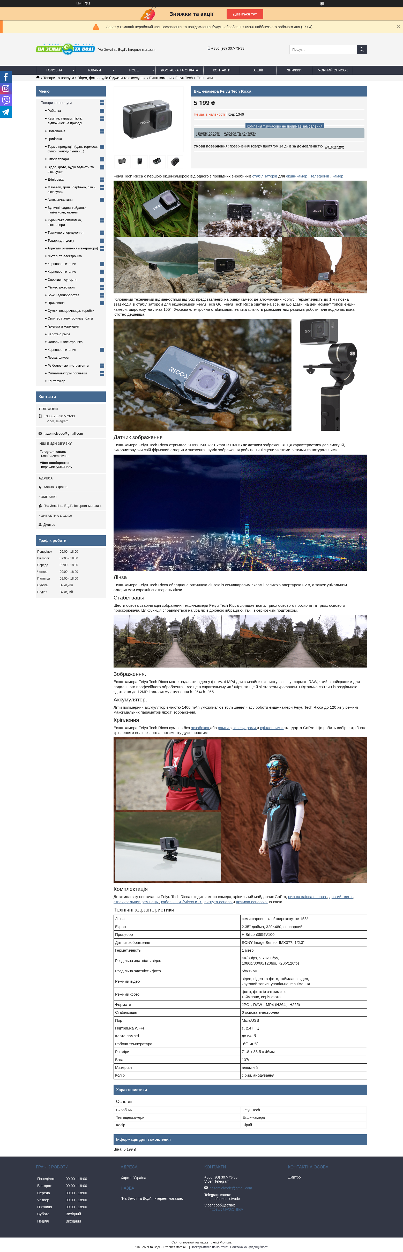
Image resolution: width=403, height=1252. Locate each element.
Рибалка (54, 111)
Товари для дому (61, 240)
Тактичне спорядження (65, 232)
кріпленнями (272, 727)
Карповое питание (62, 264)
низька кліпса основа (307, 896)
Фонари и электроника (65, 342)
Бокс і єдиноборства (63, 295)
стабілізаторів (265, 176)
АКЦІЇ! (258, 70)
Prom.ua (226, 1242)
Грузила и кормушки (63, 326)
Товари (94, 70)
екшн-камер (297, 176)
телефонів (320, 176)
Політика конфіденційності (249, 1247)
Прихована (56, 303)
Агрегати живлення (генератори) (73, 248)
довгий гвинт (341, 896)
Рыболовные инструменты (68, 365)
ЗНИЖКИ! (294, 70)
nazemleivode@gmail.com (63, 433)
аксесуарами (245, 727)
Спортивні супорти (62, 279)
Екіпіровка (56, 179)
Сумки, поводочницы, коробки (71, 311)
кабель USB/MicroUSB (181, 902)
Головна (54, 70)
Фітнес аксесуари (61, 287)
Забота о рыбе (59, 334)
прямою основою (252, 902)
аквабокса (200, 727)
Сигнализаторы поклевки (67, 373)
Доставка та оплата (179, 70)
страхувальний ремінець (136, 902)
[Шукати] (362, 49)
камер (338, 176)
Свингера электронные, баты (70, 318)
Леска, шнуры (58, 357)
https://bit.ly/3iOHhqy (56, 467)
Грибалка (55, 139)
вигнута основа (218, 902)
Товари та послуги (58, 78)
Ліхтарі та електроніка (65, 256)
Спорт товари (58, 159)
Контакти (221, 70)
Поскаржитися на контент (209, 1247)
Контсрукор (56, 381)
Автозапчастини (60, 200)
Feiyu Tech (184, 78)
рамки (224, 727)
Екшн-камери (160, 78)
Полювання (56, 131)
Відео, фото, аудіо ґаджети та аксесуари (111, 78)
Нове (134, 70)
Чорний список (333, 70)
